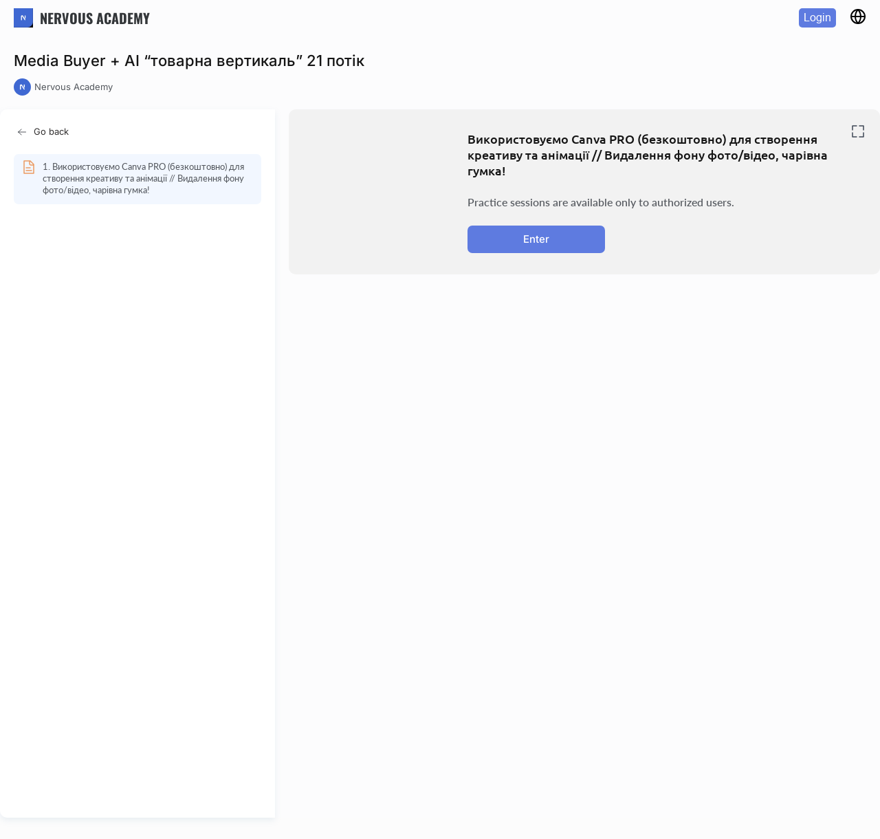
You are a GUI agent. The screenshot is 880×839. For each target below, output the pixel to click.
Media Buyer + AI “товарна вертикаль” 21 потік (189, 60)
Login (817, 17)
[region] (142, 479)
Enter (536, 239)
